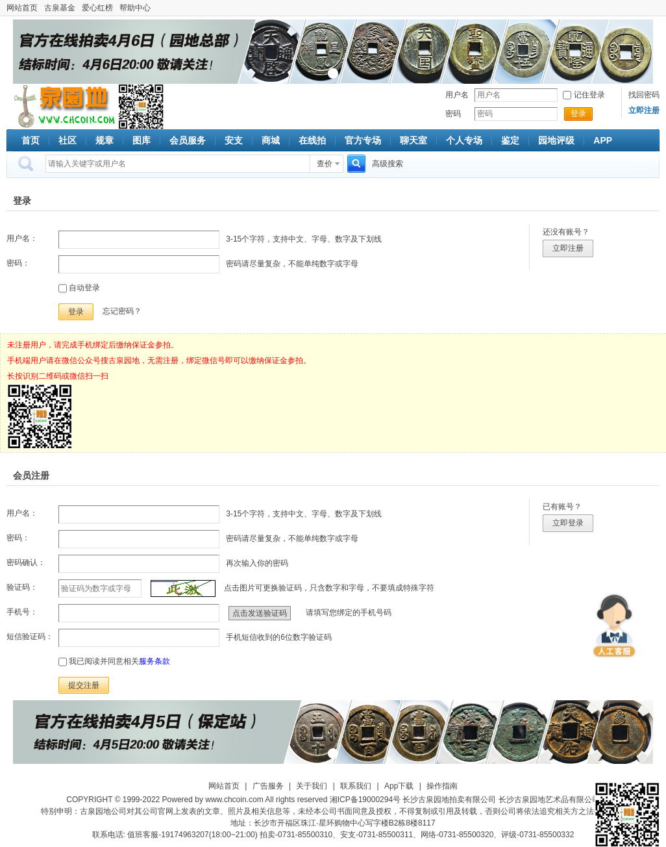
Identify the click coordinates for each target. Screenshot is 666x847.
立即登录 (568, 522)
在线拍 (312, 140)
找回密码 (644, 94)
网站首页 (22, 7)
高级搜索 (387, 163)
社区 (67, 140)
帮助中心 (135, 7)
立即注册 (568, 248)
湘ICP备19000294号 (365, 799)
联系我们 (355, 785)
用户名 (457, 94)
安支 (234, 140)
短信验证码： (29, 636)
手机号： (22, 611)
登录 (578, 113)
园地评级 (556, 140)
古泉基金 (59, 7)
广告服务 (268, 785)
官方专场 (363, 140)
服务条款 (154, 661)
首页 (30, 140)
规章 (104, 140)
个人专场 (464, 140)
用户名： (22, 238)
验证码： (22, 587)
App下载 (398, 785)
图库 (141, 140)
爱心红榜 (97, 7)
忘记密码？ (122, 311)
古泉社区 (62, 106)
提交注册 (83, 685)
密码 (453, 113)
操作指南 (442, 785)
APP (602, 140)
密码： (18, 263)
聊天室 (413, 140)
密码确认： (25, 562)
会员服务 (187, 140)
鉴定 (510, 140)
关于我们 (311, 785)
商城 (271, 140)
